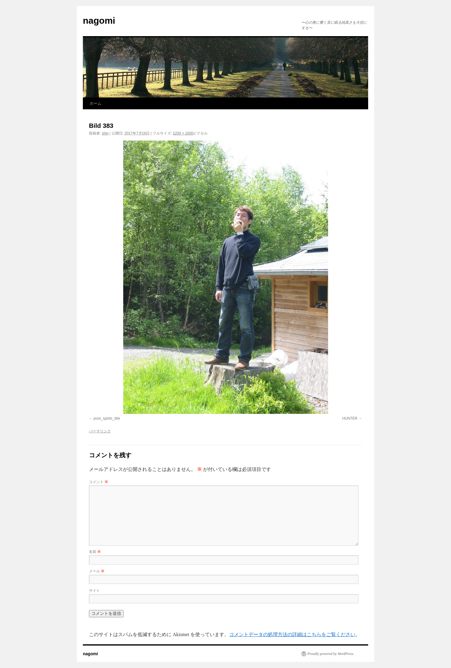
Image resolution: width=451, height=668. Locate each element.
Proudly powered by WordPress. (330, 654)
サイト (94, 590)
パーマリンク (100, 431)
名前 (95, 552)
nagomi (99, 20)
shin (105, 133)
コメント (98, 482)
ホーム (95, 103)
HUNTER (350, 418)
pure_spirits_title (106, 418)
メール (96, 571)
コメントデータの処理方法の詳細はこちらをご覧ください (292, 634)
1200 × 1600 (183, 133)
